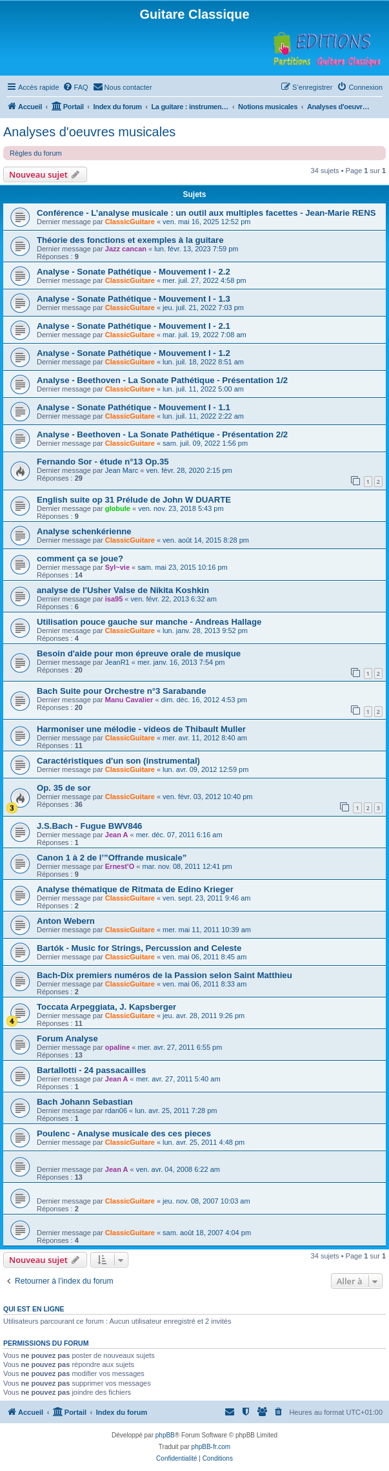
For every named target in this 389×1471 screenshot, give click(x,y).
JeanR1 (117, 662)
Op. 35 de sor (64, 788)
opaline (117, 1047)
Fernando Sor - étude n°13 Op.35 (103, 461)
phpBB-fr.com (211, 1446)
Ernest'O (119, 866)
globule (117, 508)
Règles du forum (36, 153)
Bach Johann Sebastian (85, 1102)
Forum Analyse (67, 1038)
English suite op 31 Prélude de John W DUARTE (134, 500)
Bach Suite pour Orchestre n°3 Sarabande (121, 691)
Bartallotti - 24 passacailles (91, 1070)
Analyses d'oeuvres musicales (89, 132)
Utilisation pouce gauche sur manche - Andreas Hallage (149, 622)
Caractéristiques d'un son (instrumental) (118, 761)
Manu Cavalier (129, 700)
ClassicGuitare (130, 221)
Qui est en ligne (34, 1309)
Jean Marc (121, 470)
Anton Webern (66, 921)
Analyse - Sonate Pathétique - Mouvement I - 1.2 (133, 353)
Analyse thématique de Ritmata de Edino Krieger (135, 889)
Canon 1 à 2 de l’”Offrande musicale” (111, 857)
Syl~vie (117, 567)
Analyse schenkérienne (84, 531)
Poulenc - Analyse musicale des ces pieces (124, 1133)
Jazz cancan (125, 249)
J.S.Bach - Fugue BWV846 (89, 826)
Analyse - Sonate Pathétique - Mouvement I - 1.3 (133, 299)
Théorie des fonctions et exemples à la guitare (130, 240)
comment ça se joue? (80, 558)
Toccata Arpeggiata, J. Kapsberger (106, 1007)
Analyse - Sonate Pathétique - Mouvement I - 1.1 (133, 407)
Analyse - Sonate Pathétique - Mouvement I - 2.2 (133, 271)
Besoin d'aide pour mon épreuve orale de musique (139, 653)
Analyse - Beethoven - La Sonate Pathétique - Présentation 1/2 (162, 380)
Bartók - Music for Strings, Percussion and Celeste (139, 948)
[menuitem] (75, 87)
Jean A (116, 835)
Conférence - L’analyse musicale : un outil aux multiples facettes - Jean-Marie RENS (206, 213)
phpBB (165, 1435)
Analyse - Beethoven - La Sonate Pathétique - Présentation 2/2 (162, 434)
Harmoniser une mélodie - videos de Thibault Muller (141, 729)
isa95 (114, 599)
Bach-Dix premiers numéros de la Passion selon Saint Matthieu (164, 975)
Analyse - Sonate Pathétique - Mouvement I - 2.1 (133, 326)
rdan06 (116, 1110)
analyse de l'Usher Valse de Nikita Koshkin (123, 590)
